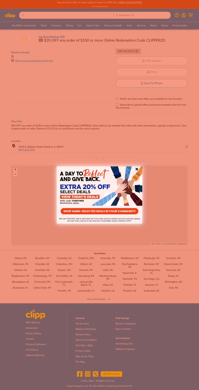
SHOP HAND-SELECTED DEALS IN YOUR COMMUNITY (99, 211)
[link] (99, 186)
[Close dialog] (136, 169)
